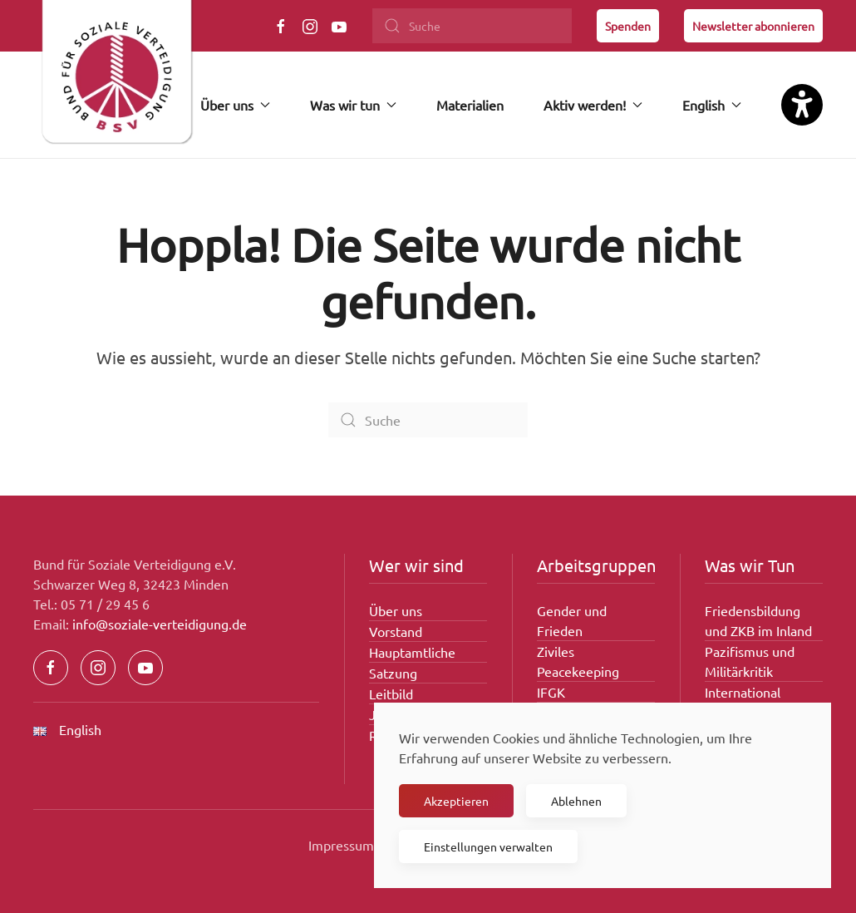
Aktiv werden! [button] (593, 104)
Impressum (341, 845)
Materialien (470, 104)
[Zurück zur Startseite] (116, 79)
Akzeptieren (456, 800)
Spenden (628, 25)
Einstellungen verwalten (488, 846)
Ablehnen (576, 800)
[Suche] (472, 25)
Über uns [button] (235, 104)
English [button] (711, 104)
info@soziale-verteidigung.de (159, 623)
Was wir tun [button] (353, 104)
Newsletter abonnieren (753, 25)
